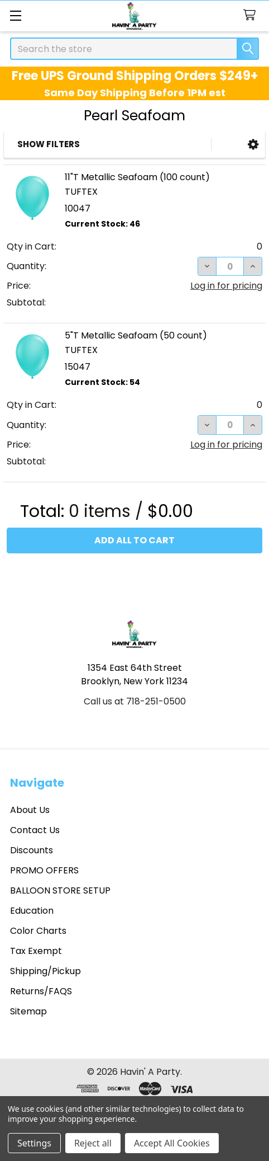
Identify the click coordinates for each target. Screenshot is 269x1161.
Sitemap (28, 1011)
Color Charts (38, 930)
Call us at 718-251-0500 (135, 701)
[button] (253, 144)
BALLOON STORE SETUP (60, 890)
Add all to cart (134, 540)
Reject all (93, 1143)
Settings (34, 1143)
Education (32, 910)
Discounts (31, 850)
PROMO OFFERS (44, 870)
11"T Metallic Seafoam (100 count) (137, 177)
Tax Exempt (36, 950)
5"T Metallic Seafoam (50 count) (136, 335)
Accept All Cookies (172, 1143)
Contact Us (35, 830)
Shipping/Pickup (45, 971)
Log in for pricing (226, 285)
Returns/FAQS (41, 991)
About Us (30, 809)
